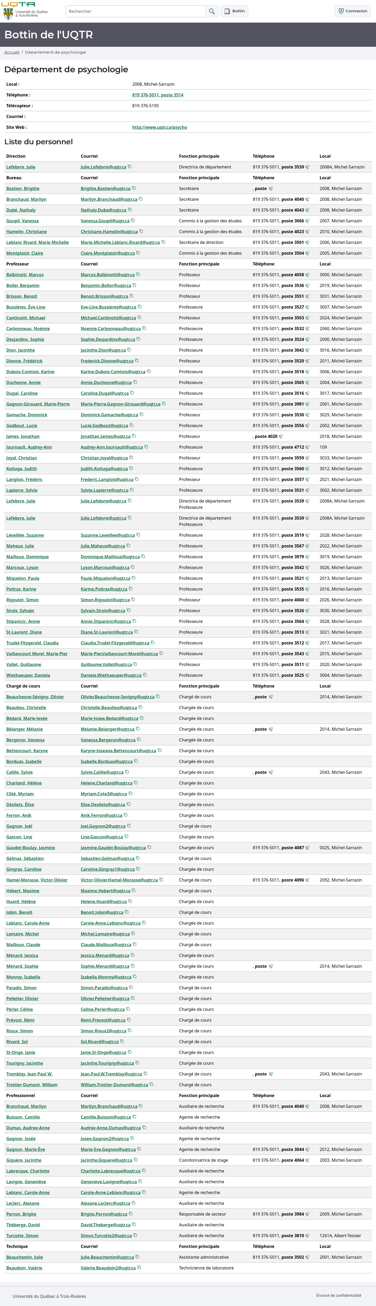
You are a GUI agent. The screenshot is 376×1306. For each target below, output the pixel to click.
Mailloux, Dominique (27, 557)
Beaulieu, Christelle (26, 707)
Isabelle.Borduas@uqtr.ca (107, 761)
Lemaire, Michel (22, 934)
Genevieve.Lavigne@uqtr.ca (109, 1182)
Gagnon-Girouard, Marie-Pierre (38, 404)
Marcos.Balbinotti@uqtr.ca (108, 275)
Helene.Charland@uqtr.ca (107, 783)
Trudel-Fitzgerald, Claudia (32, 643)
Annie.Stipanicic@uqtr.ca (106, 621)
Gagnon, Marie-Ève (25, 1149)
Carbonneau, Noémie (28, 328)
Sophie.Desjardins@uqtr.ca (108, 339)
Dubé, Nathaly (21, 210)
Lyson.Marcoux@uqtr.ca (105, 567)
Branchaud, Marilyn (26, 199)
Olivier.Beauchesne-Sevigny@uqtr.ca (118, 697)
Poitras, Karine (21, 589)
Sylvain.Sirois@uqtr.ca (103, 610)
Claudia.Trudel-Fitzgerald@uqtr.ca (115, 643)
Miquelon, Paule (22, 578)
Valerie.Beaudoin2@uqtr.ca (108, 1268)
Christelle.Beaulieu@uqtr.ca (109, 707)
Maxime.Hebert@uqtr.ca (105, 891)
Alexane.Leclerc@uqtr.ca (106, 1203)
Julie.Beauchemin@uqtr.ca (107, 1257)
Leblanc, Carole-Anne (28, 923)
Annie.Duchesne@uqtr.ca (106, 382)
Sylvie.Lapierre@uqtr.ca (104, 490)
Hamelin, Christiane (26, 231)
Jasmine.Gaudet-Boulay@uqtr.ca (113, 848)
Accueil (11, 52)
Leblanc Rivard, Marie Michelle (37, 242)
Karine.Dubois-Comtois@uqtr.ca (113, 372)
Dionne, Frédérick (24, 361)
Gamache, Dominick (26, 415)
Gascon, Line (19, 837)
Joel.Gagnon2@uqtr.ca (103, 826)
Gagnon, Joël (19, 826)
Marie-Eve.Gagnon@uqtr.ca (108, 1149)
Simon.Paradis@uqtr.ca (104, 988)
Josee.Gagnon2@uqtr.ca (105, 1138)
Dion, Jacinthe (20, 350)
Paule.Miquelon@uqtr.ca (106, 578)
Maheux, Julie (20, 546)
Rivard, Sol (17, 1041)
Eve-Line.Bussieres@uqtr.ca (108, 307)
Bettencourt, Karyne (27, 751)
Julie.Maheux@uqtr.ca (103, 546)
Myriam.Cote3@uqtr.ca (104, 794)
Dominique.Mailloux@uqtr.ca (110, 557)
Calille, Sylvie (19, 772)
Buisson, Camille (23, 1117)
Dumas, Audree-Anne (28, 1128)
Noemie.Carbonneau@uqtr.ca (111, 328)
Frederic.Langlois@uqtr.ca (107, 479)
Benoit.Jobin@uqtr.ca (102, 912)
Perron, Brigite (21, 1214)
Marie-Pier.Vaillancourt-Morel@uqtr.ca (119, 654)
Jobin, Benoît (19, 912)
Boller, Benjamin (22, 285)
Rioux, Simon (19, 1031)
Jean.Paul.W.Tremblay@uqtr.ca (111, 1074)
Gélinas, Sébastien (25, 858)
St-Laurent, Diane (24, 632)
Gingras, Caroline (24, 869)
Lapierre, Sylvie (21, 490)
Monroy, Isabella (23, 977)
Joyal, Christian (21, 458)
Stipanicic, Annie (23, 621)
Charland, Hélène (24, 783)
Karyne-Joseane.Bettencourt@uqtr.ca (118, 751)
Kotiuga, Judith (21, 469)
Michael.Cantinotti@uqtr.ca (108, 318)
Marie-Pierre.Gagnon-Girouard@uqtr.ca (121, 404)
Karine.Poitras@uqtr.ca (104, 589)
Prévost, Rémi (20, 1020)
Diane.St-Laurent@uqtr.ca (107, 632)
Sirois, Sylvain (20, 610)
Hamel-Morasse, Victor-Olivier (37, 880)
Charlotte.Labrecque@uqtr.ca (111, 1171)
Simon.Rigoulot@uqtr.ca (105, 600)
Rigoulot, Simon (22, 600)
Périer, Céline (19, 1009)
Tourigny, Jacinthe (24, 1063)
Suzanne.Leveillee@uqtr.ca (108, 535)
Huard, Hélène (21, 901)
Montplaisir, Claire (24, 253)
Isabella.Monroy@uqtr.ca (106, 977)
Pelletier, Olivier (22, 998)
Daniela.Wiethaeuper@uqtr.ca (111, 675)
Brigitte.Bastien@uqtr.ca (106, 188)
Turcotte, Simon (22, 1235)
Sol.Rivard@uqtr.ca (100, 1041)
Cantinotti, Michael (25, 318)
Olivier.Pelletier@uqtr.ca (105, 998)
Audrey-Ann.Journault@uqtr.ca (112, 447)
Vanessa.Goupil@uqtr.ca (105, 221)
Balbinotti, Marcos (25, 275)
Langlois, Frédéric (24, 479)
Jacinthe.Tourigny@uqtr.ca (107, 1063)
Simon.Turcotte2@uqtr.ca (106, 1235)
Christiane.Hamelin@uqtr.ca (109, 231)
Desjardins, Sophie (25, 339)
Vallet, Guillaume (23, 664)
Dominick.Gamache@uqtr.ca (109, 415)
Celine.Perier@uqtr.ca (103, 1009)
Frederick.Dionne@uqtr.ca (107, 361)
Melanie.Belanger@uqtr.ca (108, 729)
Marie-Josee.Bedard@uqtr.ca (109, 718)
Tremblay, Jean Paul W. (29, 1074)
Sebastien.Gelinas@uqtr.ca (108, 858)
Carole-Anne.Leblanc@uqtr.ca (111, 923)
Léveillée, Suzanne (25, 535)
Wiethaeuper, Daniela (28, 675)
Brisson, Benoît (21, 296)
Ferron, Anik (18, 815)
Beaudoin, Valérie (24, 1268)
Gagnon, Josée (21, 1138)
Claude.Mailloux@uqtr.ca (106, 945)
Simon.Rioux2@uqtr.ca (103, 1031)
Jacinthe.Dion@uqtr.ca (103, 350)
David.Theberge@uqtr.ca (106, 1225)
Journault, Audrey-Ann (29, 447)
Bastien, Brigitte (22, 188)
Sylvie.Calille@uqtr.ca (102, 772)
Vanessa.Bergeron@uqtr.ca (108, 740)
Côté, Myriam (20, 794)
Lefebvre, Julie (20, 167)
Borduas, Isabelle (24, 761)
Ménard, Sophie (22, 966)
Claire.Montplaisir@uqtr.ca (108, 253)
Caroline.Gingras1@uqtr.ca (108, 869)
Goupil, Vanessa (22, 221)
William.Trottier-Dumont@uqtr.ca (114, 1085)
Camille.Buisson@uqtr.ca (106, 1117)
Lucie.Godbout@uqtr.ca (104, 425)
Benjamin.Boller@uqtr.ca (106, 285)
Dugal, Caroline (22, 393)
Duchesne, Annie (23, 382)
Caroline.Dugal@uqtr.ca (105, 393)
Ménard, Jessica (22, 955)
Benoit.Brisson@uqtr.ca (104, 296)
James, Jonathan (22, 436)
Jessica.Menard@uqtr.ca (105, 955)
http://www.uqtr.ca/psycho (159, 127)
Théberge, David (23, 1225)
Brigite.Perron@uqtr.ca (104, 1214)
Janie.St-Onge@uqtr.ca (103, 1052)
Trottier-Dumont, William (31, 1085)
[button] (234, 11)
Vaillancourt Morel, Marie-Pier (37, 654)
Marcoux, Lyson (22, 567)
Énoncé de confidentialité (338, 1295)
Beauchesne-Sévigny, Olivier (35, 697)
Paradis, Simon (21, 988)
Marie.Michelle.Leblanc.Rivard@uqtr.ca (120, 242)
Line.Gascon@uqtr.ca (102, 837)
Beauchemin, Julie (24, 1257)
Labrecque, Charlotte (28, 1171)
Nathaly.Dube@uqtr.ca (104, 210)
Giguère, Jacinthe (23, 1160)
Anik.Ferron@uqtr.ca (101, 815)
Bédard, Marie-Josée (26, 718)
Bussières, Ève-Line (25, 307)
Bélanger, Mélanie (24, 729)
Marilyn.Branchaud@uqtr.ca (109, 199)
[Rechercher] (136, 11)
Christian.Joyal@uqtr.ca (104, 458)
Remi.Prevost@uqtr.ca (103, 1020)
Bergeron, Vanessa (25, 740)
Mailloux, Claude (23, 945)
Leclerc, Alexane (22, 1203)
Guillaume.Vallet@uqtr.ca (106, 664)
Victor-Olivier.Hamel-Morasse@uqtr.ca (119, 880)
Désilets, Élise (20, 804)
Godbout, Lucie (21, 425)
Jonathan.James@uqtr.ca (106, 436)
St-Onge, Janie (20, 1052)
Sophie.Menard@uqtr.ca (105, 966)
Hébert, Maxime (22, 891)
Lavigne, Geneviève (26, 1182)
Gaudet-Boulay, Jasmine (30, 848)
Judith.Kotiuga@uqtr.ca (104, 469)
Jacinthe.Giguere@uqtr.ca (106, 1160)
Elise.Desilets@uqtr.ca (103, 804)
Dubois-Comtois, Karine (30, 372)
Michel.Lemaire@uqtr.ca (105, 934)
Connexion (352, 11)
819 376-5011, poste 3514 (158, 95)
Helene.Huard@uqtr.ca (104, 901)
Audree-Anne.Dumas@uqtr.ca (111, 1128)
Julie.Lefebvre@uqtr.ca (103, 167)
